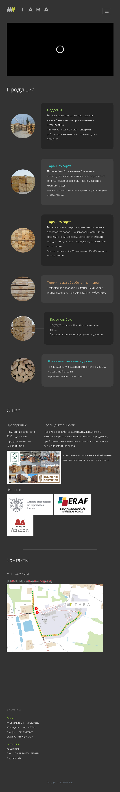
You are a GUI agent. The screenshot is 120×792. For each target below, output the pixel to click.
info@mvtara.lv (25, 736)
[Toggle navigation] (106, 11)
